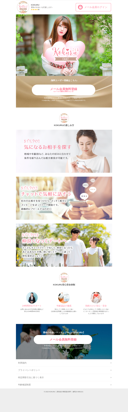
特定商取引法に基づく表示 (31, 377)
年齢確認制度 (24, 384)
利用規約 (22, 363)
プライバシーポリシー (29, 370)
